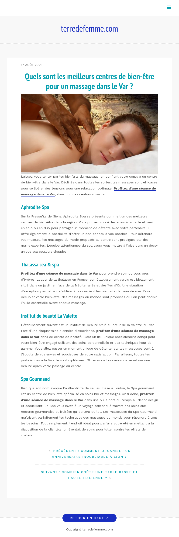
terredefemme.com (89, 28)
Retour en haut (89, 518)
